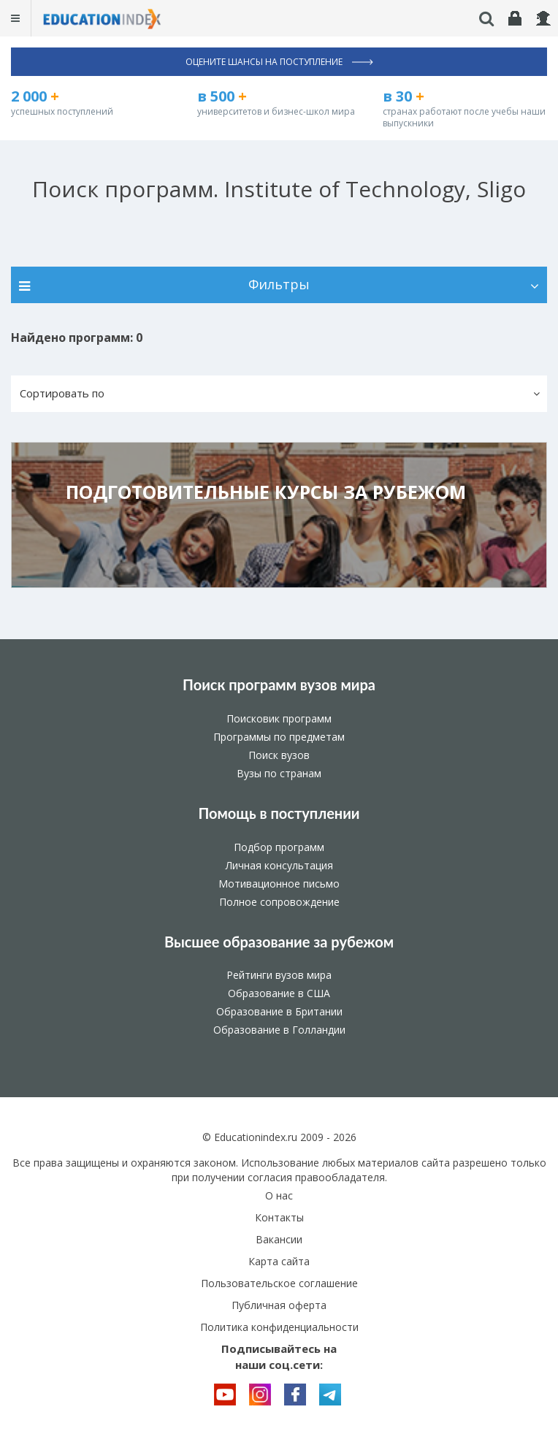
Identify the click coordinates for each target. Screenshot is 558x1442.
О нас (279, 1195)
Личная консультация (279, 865)
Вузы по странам (279, 773)
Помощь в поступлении (278, 813)
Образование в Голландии (279, 1030)
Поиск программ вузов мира (279, 684)
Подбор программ (279, 847)
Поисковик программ (279, 718)
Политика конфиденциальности (279, 1327)
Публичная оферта (279, 1305)
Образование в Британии (279, 1011)
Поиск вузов (279, 755)
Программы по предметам (279, 737)
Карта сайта (279, 1261)
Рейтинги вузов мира (279, 975)
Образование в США (279, 993)
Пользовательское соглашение (279, 1283)
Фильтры (279, 284)
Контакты (279, 1217)
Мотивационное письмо (279, 883)
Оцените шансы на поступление (279, 62)
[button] (279, 393)
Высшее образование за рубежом (279, 941)
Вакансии (279, 1239)
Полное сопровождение (279, 902)
